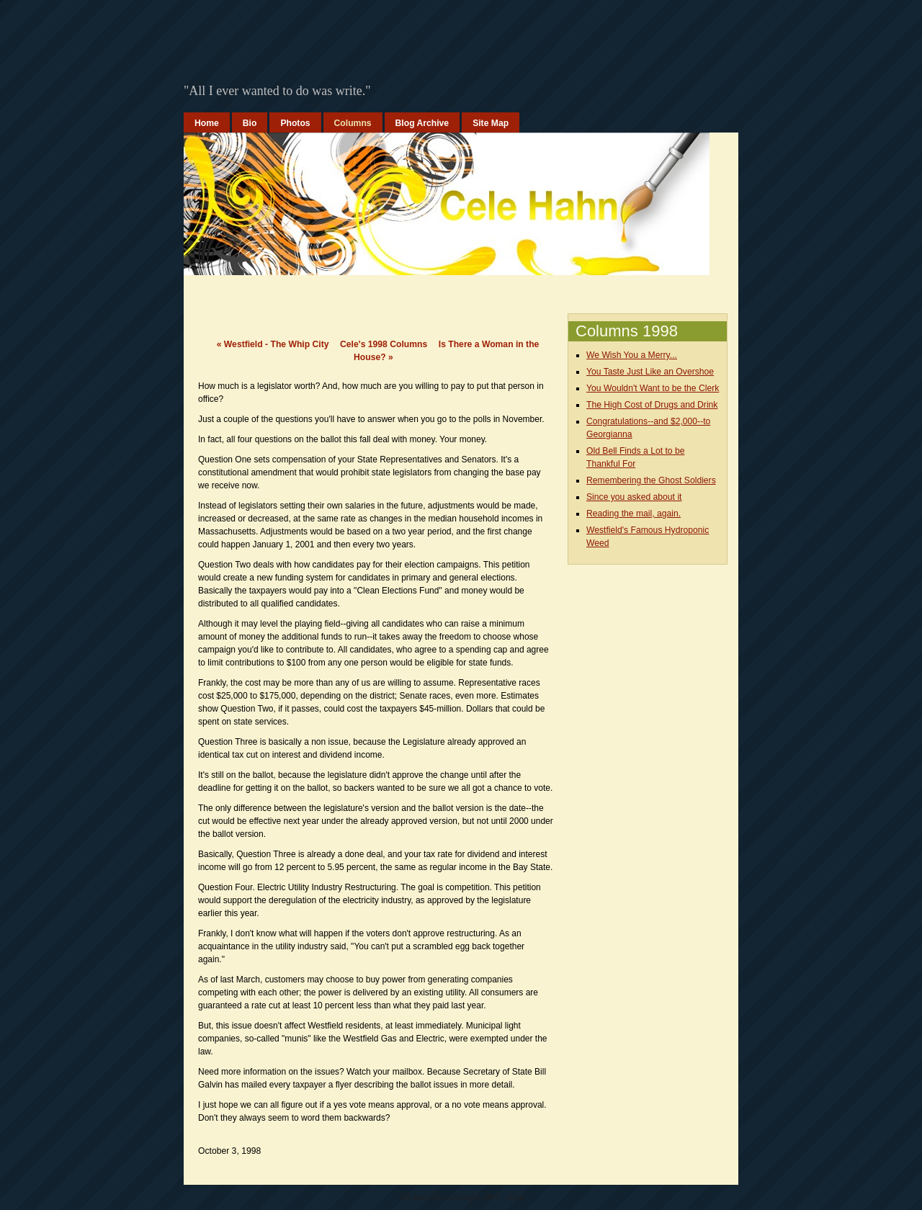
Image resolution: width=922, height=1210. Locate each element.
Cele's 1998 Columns (383, 344)
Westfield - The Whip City (273, 344)
